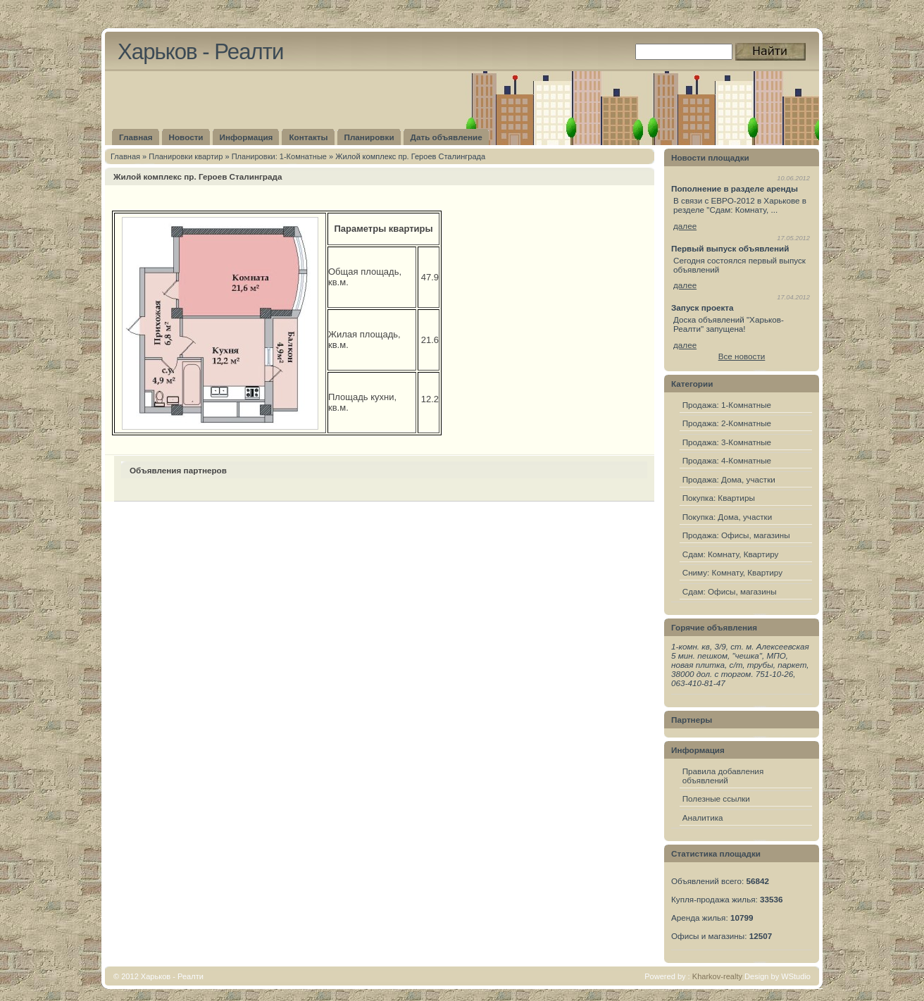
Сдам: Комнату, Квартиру (730, 554)
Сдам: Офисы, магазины (729, 591)
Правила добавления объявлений (723, 775)
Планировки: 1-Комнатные (279, 156)
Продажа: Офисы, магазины (736, 535)
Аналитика (702, 817)
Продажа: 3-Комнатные (726, 442)
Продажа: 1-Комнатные (726, 404)
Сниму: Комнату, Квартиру (732, 572)
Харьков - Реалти (200, 51)
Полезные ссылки (716, 798)
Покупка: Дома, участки (727, 516)
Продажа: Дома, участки (728, 479)
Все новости (742, 356)
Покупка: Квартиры (718, 497)
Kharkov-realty (717, 976)
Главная (125, 156)
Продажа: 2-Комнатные (726, 423)
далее (685, 225)
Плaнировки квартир (186, 156)
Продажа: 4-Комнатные (726, 460)
